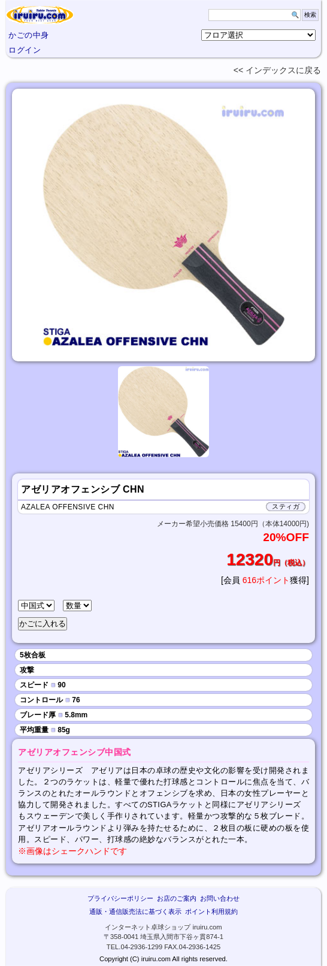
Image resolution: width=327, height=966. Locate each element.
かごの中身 (28, 35)
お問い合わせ (220, 898)
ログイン (24, 50)
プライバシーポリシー (120, 898)
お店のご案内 (176, 898)
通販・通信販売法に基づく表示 (135, 911)
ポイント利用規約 (211, 911)
